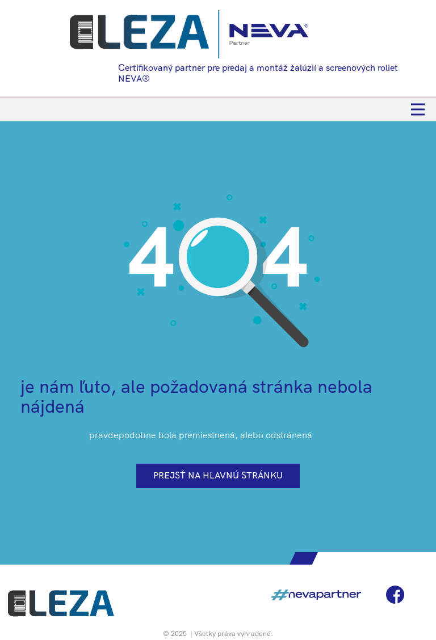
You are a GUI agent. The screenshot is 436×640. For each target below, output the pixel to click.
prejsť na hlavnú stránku (218, 475)
